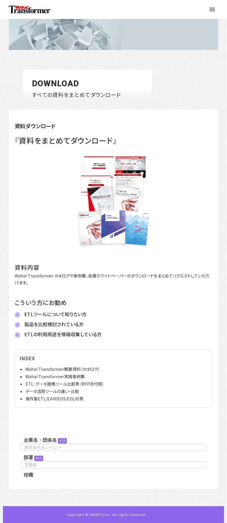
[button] (212, 9)
